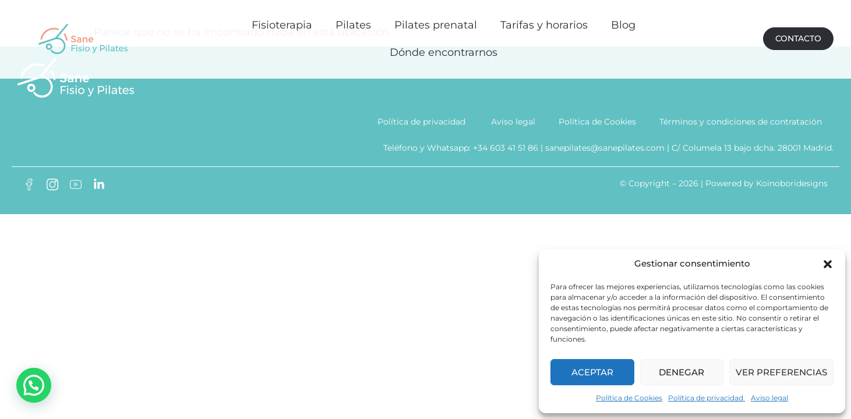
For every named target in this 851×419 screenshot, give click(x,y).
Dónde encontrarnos (443, 49)
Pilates (352, 22)
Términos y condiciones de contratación (740, 127)
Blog (622, 22)
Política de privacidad (706, 397)
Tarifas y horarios (543, 22)
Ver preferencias (781, 372)
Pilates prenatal (435, 22)
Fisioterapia (281, 22)
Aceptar (592, 372)
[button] (828, 264)
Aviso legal (769, 397)
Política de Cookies (629, 397)
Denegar (681, 372)
